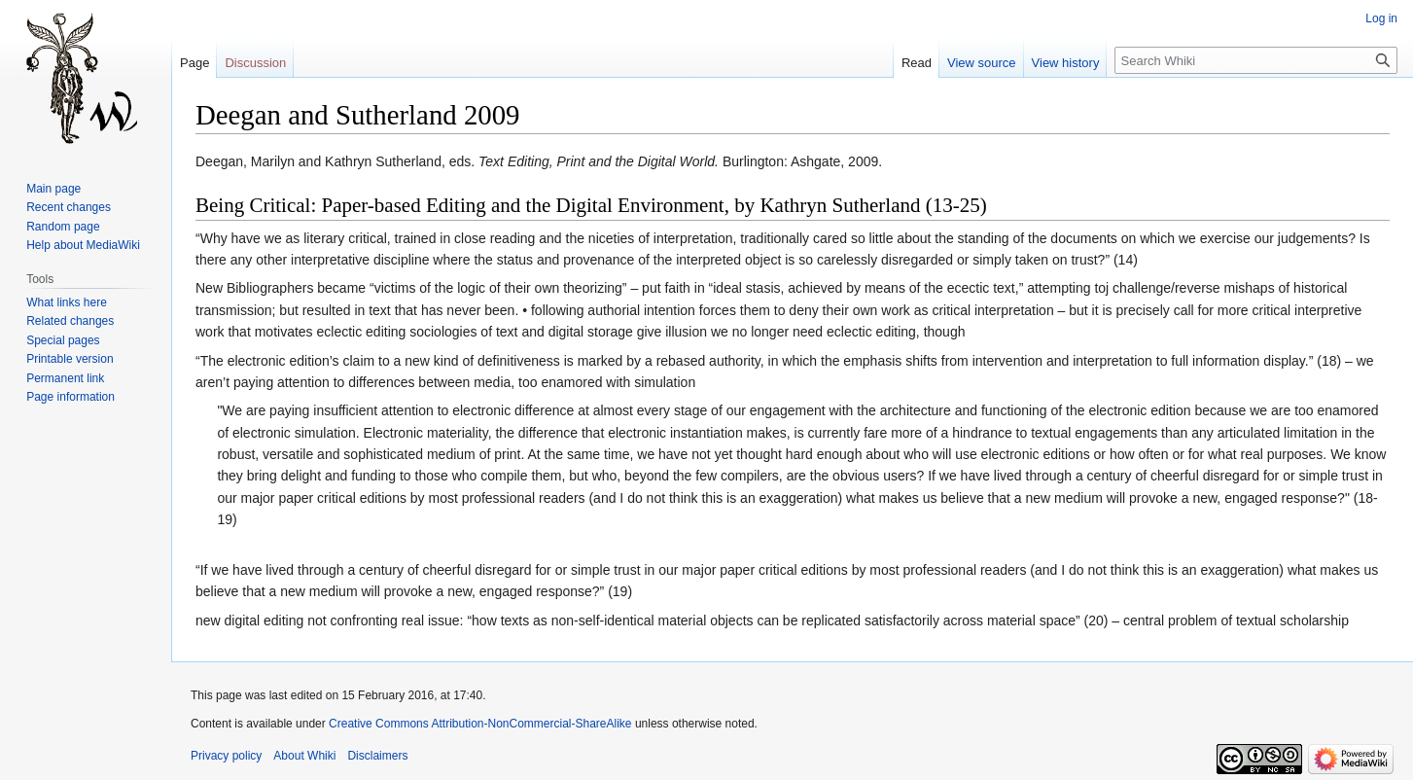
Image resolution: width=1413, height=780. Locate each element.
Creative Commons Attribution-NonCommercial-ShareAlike (480, 723)
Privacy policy (226, 755)
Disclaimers (377, 755)
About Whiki (304, 755)
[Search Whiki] (1255, 60)
